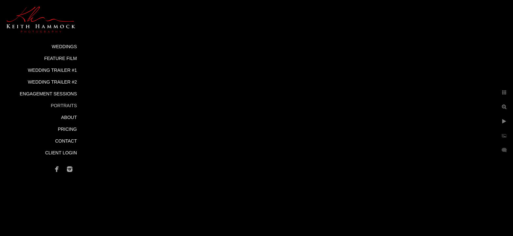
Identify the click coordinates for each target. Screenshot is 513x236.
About (69, 117)
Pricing (67, 129)
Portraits (64, 105)
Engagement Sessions (48, 93)
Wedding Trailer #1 (52, 70)
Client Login (61, 152)
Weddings (64, 46)
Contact (66, 141)
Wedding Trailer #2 (52, 82)
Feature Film (60, 58)
